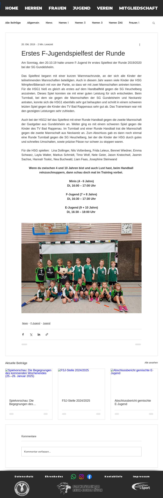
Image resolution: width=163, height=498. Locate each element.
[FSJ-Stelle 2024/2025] (81, 382)
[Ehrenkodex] (54, 476)
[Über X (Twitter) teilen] (30, 334)
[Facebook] (89, 476)
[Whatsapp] (73, 476)
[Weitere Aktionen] (140, 44)
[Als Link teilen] (46, 334)
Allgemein (33, 22)
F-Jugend (35, 323)
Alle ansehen (151, 362)
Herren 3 (97, 22)
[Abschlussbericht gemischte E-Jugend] (134, 382)
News (49, 22)
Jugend (46, 323)
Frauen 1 (134, 22)
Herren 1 (64, 22)
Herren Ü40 (116, 22)
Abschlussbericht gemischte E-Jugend (133, 402)
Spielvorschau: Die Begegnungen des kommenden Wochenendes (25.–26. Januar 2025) (27, 402)
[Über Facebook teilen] (23, 334)
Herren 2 (80, 22)
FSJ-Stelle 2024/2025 (76, 400)
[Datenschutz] (24, 476)
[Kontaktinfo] (114, 476)
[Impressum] (141, 476)
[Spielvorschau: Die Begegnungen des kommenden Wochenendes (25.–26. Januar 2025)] (28, 382)
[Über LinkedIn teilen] (38, 334)
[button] (33, 8)
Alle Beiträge (13, 22)
